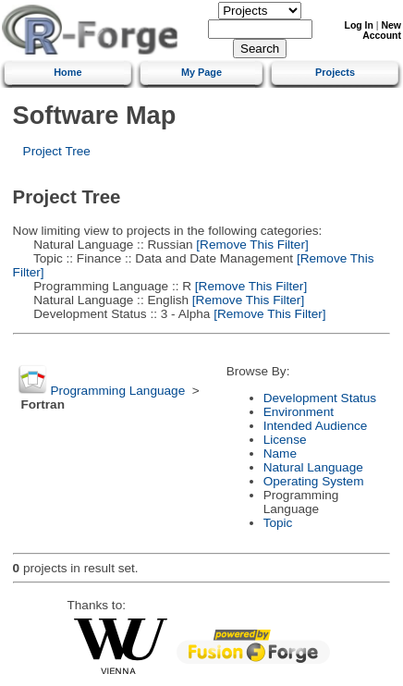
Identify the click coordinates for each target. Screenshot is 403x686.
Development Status (319, 398)
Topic (278, 523)
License (285, 440)
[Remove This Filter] (251, 244)
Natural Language (313, 467)
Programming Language (117, 391)
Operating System (313, 481)
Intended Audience (315, 426)
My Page (201, 72)
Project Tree (57, 151)
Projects (335, 72)
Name (280, 453)
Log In (359, 25)
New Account (381, 30)
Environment (298, 412)
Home (67, 72)
